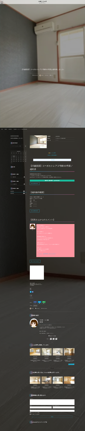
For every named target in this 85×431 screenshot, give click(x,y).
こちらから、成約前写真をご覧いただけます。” (47, 253)
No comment (37, 308)
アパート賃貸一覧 (18, 177)
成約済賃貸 (35, 305)
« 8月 (11, 162)
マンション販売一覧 (18, 184)
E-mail (53, 405)
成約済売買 (18, 193)
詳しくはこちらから (35, 261)
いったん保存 (53, 152)
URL (30, 409)
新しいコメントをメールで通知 (35, 412)
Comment (31, 398)
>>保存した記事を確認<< (52, 155)
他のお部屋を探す (34, 183)
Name (30, 405)
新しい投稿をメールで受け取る (35, 414)
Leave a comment (44, 308)
